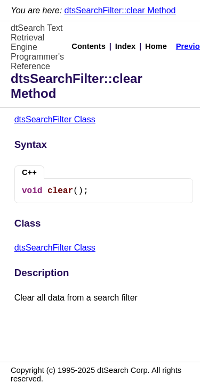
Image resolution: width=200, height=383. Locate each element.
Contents (88, 46)
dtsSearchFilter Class (54, 119)
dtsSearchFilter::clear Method (120, 10)
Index (125, 46)
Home (156, 46)
